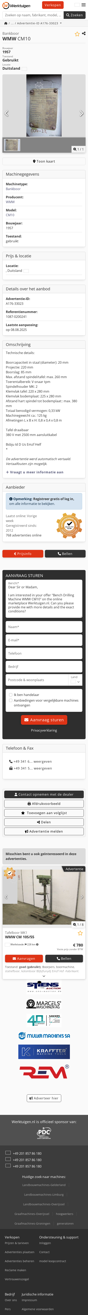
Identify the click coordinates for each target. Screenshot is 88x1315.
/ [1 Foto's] (78, 149)
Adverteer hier (44, 1098)
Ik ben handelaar (26, 695)
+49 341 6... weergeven (30, 761)
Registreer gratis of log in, (53, 499)
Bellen (65, 554)
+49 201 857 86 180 (27, 1153)
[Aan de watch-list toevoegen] (77, 34)
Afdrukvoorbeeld (44, 803)
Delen (44, 822)
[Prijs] (70, 947)
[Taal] (77, 5)
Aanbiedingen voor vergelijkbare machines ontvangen (46, 702)
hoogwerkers (64, 1214)
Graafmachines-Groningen (32, 1223)
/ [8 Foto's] (78, 924)
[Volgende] (81, 113)
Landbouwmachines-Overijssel (44, 1204)
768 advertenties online (23, 535)
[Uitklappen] (44, 976)
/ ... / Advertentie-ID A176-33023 (31, 23)
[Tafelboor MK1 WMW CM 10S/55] (44, 897)
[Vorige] (6, 113)
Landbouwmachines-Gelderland (44, 1185)
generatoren (65, 1223)
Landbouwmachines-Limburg (44, 1194)
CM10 (10, 215)
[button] (84, 5)
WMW (10, 202)
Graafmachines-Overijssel (31, 1214)
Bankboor (13, 189)
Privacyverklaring (44, 730)
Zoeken (74, 15)
